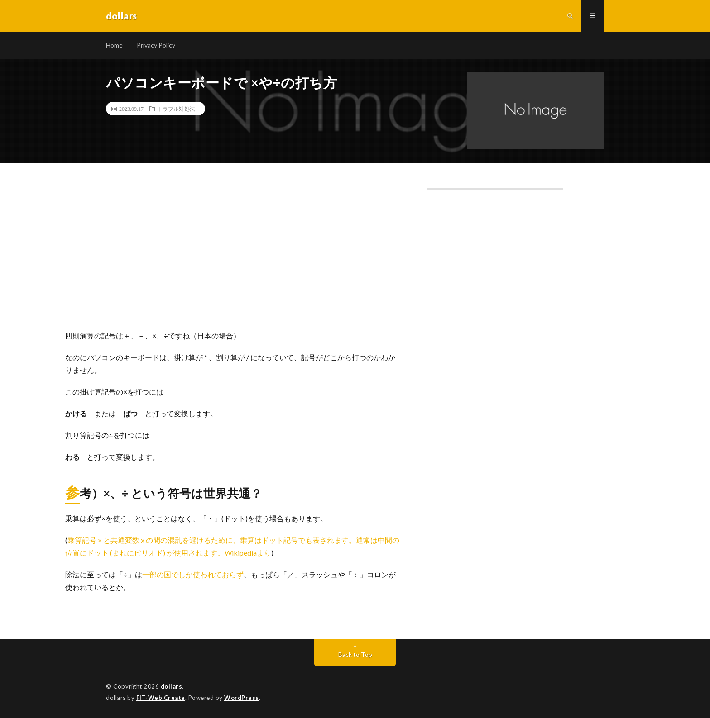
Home (114, 45)
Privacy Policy (156, 45)
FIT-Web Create (160, 697)
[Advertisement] (233, 257)
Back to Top (355, 654)
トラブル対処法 (176, 108)
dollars (171, 686)
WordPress (241, 697)
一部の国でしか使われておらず (193, 574)
